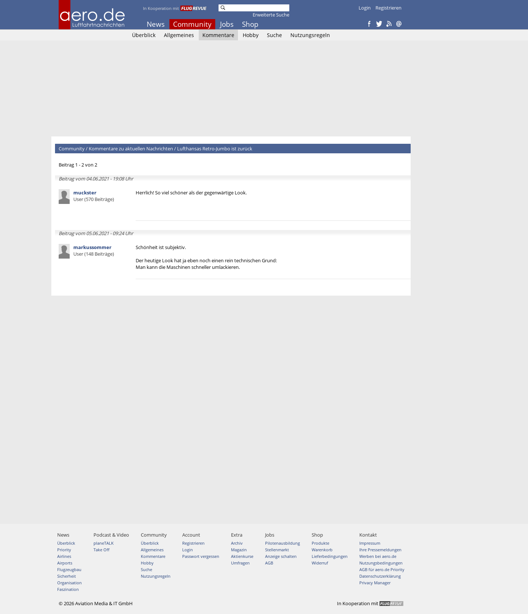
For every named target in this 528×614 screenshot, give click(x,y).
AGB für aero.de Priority (381, 569)
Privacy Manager (374, 582)
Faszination (68, 589)
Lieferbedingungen (330, 556)
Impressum (369, 543)
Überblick (143, 35)
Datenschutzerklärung (380, 576)
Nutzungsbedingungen (381, 563)
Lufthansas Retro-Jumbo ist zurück (214, 148)
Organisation (69, 582)
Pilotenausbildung (282, 543)
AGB (269, 563)
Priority (64, 549)
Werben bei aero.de (377, 556)
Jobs (227, 24)
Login (365, 7)
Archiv (237, 543)
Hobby (250, 35)
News (156, 24)
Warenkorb (322, 549)
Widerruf (320, 563)
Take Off (101, 549)
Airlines (64, 556)
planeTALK (104, 543)
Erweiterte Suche (271, 14)
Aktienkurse (242, 556)
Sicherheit (66, 576)
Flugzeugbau (69, 569)
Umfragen (240, 563)
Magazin (239, 549)
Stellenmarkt (277, 549)
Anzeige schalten (281, 556)
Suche (274, 35)
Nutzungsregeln (310, 35)
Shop (250, 24)
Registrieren (388, 7)
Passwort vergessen (200, 556)
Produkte (320, 543)
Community (192, 24)
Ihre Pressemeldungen (380, 549)
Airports (64, 563)
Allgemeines (179, 35)
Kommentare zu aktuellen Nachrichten (131, 148)
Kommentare (218, 35)
